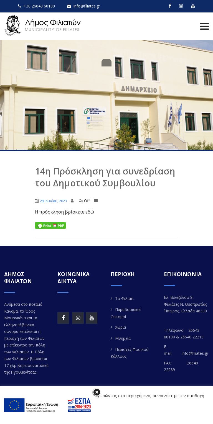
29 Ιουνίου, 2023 (53, 200)
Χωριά (120, 327)
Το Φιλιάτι (124, 298)
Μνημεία (123, 338)
